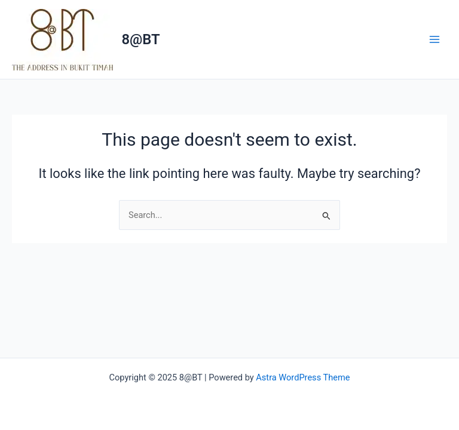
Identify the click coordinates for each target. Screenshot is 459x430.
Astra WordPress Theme (303, 377)
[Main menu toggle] (434, 39)
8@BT (141, 39)
